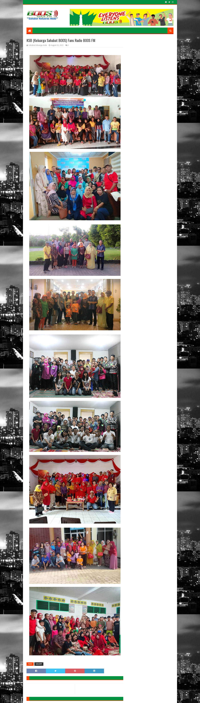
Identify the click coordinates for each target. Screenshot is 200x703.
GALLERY (39, 664)
